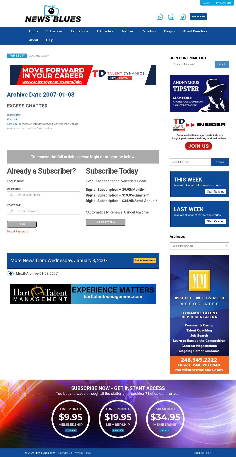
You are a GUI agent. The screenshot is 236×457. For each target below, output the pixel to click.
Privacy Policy (82, 452)
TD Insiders (105, 31)
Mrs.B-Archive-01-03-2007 (37, 273)
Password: (14, 205)
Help (49, 40)
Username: (14, 188)
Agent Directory (195, 31)
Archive (127, 31)
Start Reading (215, 191)
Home (33, 31)
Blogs (168, 31)
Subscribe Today (105, 222)
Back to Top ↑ (202, 452)
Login (206, 2)
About (33, 40)
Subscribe (198, 16)
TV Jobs (147, 31)
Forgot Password (17, 231)
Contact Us (65, 452)
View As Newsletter (145, 260)
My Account (223, 2)
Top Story (17, 55)
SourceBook (79, 31)
